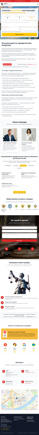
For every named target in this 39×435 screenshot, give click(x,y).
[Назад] (2, 140)
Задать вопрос (7, 64)
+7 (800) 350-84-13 (21, 1)
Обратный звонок (34, 1)
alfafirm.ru (32, 432)
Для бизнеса (23, 165)
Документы (19, 168)
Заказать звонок (28, 383)
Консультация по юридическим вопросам (16, 44)
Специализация (8, 165)
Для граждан (15, 165)
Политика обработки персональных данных (31, 421)
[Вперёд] (36, 140)
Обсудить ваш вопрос (19, 192)
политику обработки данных (17, 31)
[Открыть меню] (37, 4)
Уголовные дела (31, 165)
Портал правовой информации (19, 418)
